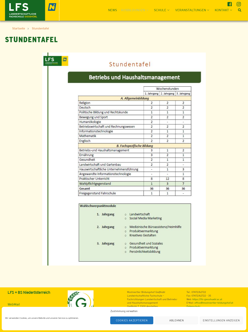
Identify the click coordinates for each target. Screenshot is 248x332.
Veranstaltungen (193, 10)
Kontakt (224, 10)
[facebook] (230, 2)
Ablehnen (176, 320)
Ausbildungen (135, 10)
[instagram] (239, 2)
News (112, 10)
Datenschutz (193, 306)
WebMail (14, 304)
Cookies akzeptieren (132, 320)
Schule (162, 10)
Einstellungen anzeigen (221, 320)
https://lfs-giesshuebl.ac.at (207, 299)
